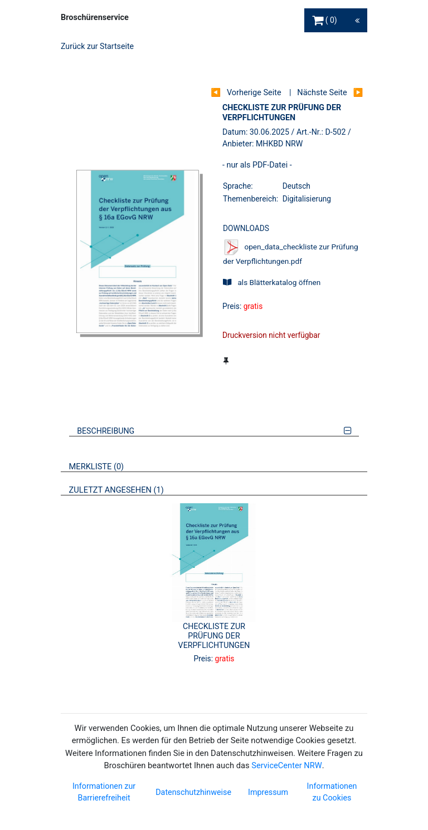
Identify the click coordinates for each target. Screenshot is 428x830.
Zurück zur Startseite (97, 46)
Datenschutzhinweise (193, 792)
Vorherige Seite (254, 92)
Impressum (268, 792)
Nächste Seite (322, 92)
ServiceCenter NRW (286, 765)
